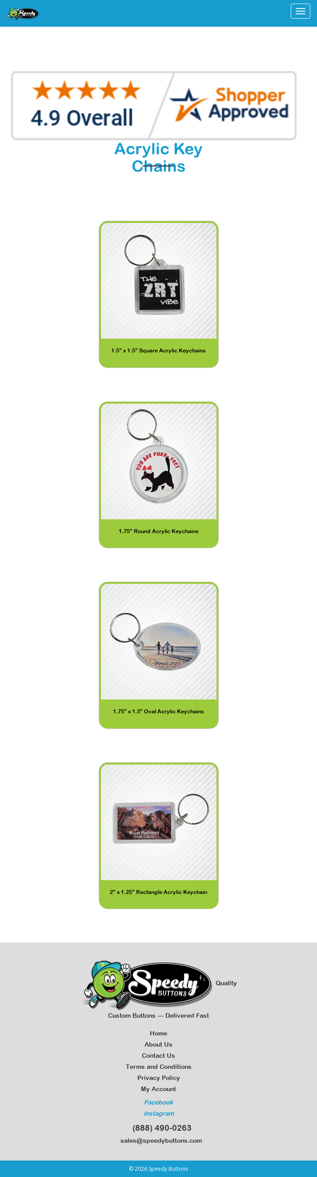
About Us (158, 1044)
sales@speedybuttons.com (158, 1140)
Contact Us (158, 1055)
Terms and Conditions (159, 1066)
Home (158, 1033)
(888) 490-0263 (159, 1128)
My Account (158, 1088)
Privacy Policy (158, 1077)
